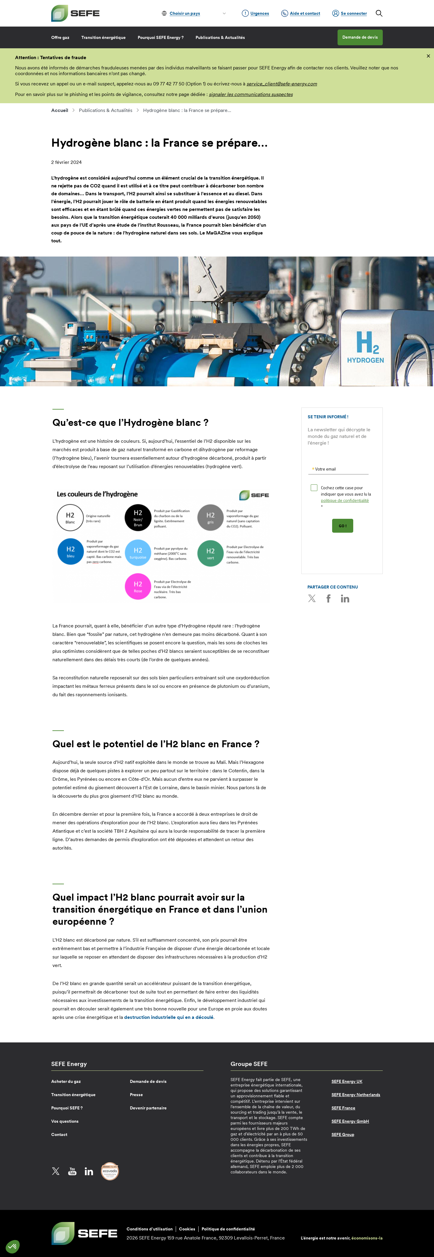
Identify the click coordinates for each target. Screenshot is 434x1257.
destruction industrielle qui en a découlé (168, 1017)
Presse (136, 1094)
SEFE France (343, 1108)
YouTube (72, 1171)
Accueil (59, 110)
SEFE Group (343, 1134)
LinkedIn (345, 598)
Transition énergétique (103, 37)
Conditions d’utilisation (150, 1229)
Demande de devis (360, 37)
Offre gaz (60, 37)
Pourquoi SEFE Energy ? (161, 37)
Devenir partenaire (148, 1108)
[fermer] (428, 55)
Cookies (187, 1229)
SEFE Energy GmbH (350, 1121)
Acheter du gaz (66, 1081)
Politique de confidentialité (228, 1229)
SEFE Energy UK (347, 1081)
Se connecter (349, 13)
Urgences (255, 13)
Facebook (328, 598)
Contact (59, 1134)
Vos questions (65, 1121)
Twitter (311, 598)
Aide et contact (300, 13)
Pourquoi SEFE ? (67, 1108)
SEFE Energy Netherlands (356, 1094)
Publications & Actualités (220, 37)
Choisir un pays (185, 13)
